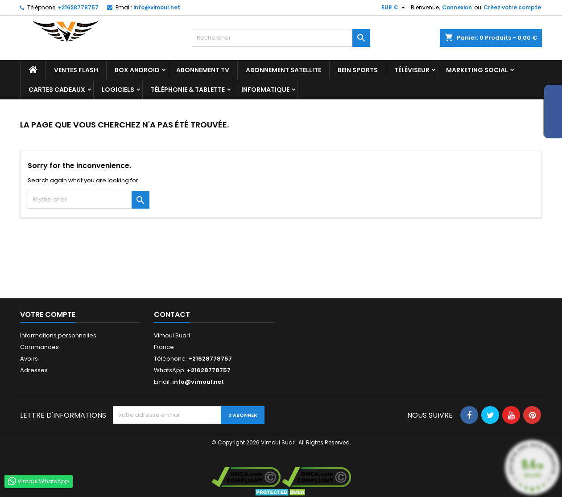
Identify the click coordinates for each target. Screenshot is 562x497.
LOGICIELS (118, 89)
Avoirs (29, 358)
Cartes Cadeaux (57, 89)
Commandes (39, 347)
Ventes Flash (76, 70)
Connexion (457, 7)
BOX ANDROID (137, 70)
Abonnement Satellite (283, 70)
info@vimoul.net (156, 7)
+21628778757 (78, 7)
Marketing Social (477, 70)
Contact (172, 314)
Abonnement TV (202, 70)
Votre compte (47, 314)
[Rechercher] (281, 38)
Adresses (34, 370)
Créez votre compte (512, 7)
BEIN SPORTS (358, 70)
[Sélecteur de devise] (394, 7)
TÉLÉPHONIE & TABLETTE (188, 89)
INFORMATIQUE (265, 89)
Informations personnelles (58, 335)
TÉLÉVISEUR (412, 70)
